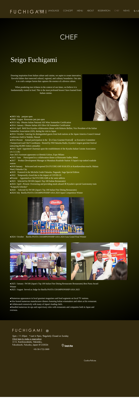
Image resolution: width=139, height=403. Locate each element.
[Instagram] (47, 330)
